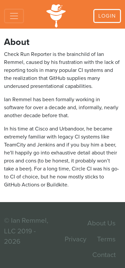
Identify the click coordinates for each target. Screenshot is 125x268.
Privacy (75, 239)
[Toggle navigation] (14, 16)
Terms (106, 239)
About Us (101, 223)
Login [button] (107, 16)
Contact (104, 255)
